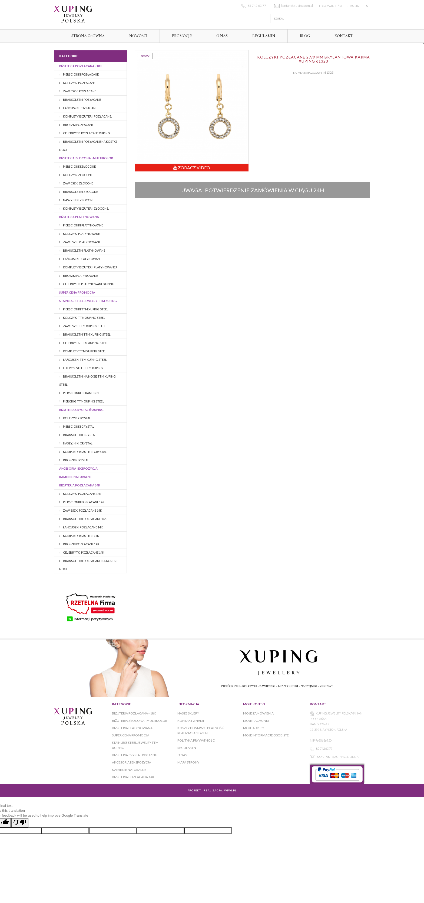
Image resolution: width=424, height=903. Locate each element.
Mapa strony (188, 762)
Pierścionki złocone (79, 166)
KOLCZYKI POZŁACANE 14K (81, 493)
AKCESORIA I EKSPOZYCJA (78, 468)
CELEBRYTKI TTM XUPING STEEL (85, 343)
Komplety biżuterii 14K (80, 535)
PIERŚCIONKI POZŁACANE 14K (83, 502)
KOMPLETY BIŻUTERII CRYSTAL (84, 451)
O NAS (222, 36)
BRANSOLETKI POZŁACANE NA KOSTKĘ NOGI (88, 145)
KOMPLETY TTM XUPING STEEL (84, 351)
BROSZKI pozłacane (78, 124)
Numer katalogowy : (308, 72)
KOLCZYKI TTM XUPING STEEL (83, 317)
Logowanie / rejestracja (339, 6)
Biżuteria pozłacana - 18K (80, 66)
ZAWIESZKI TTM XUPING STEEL (84, 326)
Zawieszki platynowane (81, 242)
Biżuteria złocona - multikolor (86, 158)
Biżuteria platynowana (79, 217)
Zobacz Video (191, 167)
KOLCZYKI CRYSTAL (76, 418)
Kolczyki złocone (77, 175)
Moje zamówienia (258, 713)
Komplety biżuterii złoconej (86, 208)
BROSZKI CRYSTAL (75, 460)
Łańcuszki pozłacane (79, 108)
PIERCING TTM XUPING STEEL (83, 401)
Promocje (182, 36)
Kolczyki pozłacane (78, 83)
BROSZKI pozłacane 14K (80, 544)
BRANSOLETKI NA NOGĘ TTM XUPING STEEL (87, 380)
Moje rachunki (256, 721)
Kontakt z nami (190, 721)
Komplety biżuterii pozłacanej (87, 116)
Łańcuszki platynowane (81, 259)
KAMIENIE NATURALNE (75, 477)
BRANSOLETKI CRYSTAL (79, 435)
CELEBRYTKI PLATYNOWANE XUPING (88, 284)
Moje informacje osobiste (266, 735)
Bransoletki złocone (80, 191)
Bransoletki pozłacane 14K (84, 519)
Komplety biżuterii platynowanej (89, 267)
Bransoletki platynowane (83, 250)
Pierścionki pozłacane (80, 74)
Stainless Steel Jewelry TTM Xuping (88, 301)
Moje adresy (253, 728)
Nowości (138, 36)
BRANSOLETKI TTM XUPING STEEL (86, 334)
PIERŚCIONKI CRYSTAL (78, 426)
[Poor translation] (19, 822)
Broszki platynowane (80, 275)
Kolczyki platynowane (81, 233)
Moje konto (254, 704)
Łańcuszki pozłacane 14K (82, 527)
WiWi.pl (230, 790)
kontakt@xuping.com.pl (338, 757)
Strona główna (88, 36)
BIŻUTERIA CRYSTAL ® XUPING (81, 409)
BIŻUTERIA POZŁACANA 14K (79, 485)
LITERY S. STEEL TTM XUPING (82, 368)
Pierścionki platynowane (82, 225)
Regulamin (263, 36)
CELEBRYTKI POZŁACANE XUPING (86, 133)
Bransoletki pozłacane (81, 99)
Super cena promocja (77, 292)
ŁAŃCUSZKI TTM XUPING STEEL (84, 359)
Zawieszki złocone (77, 183)
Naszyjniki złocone (78, 200)
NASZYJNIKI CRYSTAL (77, 443)
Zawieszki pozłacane (79, 91)
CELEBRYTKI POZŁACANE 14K (83, 552)
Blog (305, 36)
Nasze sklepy (188, 713)
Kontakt (343, 36)
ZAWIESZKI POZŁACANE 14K (82, 510)
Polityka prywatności (196, 740)
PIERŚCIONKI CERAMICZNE (81, 393)
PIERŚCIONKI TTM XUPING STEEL (85, 309)
